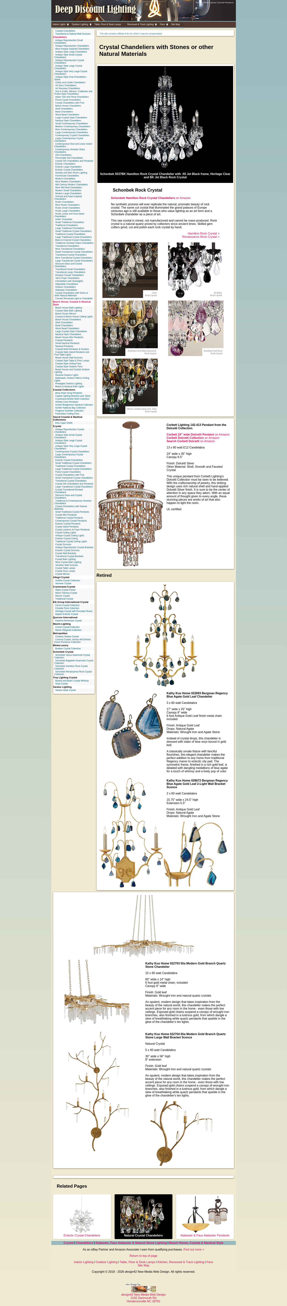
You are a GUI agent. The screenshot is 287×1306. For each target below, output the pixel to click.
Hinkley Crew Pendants (66, 402)
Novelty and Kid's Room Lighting (71, 172)
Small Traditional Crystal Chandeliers (73, 231)
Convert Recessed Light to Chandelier (74, 298)
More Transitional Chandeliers (70, 249)
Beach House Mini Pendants (69, 337)
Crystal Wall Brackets (65, 553)
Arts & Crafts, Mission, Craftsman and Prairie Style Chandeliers (73, 92)
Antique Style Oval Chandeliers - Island (70, 78)
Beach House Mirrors (65, 313)
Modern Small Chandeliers (68, 190)
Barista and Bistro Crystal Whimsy (72, 680)
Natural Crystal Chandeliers (143, 1234)
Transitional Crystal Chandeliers (71, 255)
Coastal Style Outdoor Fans (69, 366)
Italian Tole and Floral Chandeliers (72, 97)
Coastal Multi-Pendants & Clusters (72, 349)
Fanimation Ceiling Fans (67, 413)
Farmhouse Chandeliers (67, 175)
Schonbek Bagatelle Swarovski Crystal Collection (73, 661)
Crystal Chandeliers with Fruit (69, 103)
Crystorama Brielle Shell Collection (72, 399)
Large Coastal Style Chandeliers (71, 117)
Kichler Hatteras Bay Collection (70, 407)
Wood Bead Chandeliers (67, 114)
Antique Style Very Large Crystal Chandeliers (70, 72)
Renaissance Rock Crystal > (200, 236)
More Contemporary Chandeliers (71, 129)
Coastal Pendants (64, 340)
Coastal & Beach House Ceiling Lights (74, 316)
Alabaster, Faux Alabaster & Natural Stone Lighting (131, 1242)
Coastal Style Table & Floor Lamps (72, 360)
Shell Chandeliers (64, 108)
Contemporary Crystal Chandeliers (72, 135)
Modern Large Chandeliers (68, 193)
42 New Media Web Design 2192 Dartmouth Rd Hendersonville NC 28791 (143, 1296)
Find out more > (193, 1249)
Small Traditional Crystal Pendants (72, 512)
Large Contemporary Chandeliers (71, 132)
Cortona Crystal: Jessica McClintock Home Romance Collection (72, 640)
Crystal (69, 1242)
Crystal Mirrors (62, 574)
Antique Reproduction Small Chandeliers (68, 41)
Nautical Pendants (64, 346)
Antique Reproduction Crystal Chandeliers (69, 61)
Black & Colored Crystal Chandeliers (73, 240)
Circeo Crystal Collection (67, 605)
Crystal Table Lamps (65, 568)
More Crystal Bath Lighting (68, 562)
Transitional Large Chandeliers (70, 272)
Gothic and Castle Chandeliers (70, 82)
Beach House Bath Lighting (68, 307)
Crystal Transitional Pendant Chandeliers (68, 491)
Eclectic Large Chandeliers (68, 167)
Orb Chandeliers (63, 155)
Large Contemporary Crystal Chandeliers (68, 139)
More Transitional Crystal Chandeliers (73, 258)
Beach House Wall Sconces (69, 357)
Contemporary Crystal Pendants (71, 520)
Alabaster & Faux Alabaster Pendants (204, 1234)
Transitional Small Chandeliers (70, 269)
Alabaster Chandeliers (66, 290)
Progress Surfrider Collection (69, 410)
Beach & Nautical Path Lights (69, 386)
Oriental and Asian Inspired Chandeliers (68, 197)
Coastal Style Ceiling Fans (68, 363)
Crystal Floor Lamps (65, 571)
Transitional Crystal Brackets (69, 556)
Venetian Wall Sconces (66, 565)
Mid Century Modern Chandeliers (71, 184)
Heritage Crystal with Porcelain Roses (73, 611)
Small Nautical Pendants (67, 343)
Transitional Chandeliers (67, 246)
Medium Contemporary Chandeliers (72, 126)
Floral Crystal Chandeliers (68, 100)
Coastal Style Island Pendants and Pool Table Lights (71, 353)
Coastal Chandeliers (65, 31)
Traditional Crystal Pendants (69, 518)
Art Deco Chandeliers (65, 85)
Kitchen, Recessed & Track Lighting (181, 1262)
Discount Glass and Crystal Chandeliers (68, 265)
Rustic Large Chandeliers (67, 211)
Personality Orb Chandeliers (69, 158)
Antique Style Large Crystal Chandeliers (68, 67)
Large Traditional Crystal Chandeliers (73, 237)
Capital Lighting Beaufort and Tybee (73, 396)
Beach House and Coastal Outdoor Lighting (72, 370)
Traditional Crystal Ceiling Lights (71, 541)
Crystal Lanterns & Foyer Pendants (72, 529)
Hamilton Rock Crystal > (203, 233)
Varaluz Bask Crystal (65, 690)
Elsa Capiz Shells (64, 423)
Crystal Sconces (63, 544)
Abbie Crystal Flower (65, 590)
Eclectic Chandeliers (65, 164)
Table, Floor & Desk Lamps (137, 1262)
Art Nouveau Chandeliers (67, 88)
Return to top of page (143, 1255)
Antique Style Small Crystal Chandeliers (68, 56)
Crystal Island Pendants (67, 526)
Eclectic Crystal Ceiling (66, 538)
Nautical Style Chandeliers (68, 120)
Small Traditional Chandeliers (69, 222)
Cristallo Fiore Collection (67, 608)
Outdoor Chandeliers (65, 287)
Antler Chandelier (64, 219)
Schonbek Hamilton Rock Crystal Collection (71, 667)
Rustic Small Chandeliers (67, 208)
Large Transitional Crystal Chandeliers (74, 260)
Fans (210, 1262)
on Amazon (151, 198)
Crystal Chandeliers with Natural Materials (70, 507)
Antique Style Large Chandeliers (71, 51)
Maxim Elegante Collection (68, 630)
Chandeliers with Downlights (69, 281)
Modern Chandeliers (65, 178)
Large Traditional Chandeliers (69, 228)
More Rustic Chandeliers (67, 205)
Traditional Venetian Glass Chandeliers (74, 243)
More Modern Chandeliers (68, 181)
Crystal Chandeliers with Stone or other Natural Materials (71, 294)
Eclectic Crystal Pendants (67, 523)
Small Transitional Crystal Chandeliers (74, 252)
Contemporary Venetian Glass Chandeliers (69, 150)
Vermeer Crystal (63, 583)
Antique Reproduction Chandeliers (72, 46)
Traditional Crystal (64, 599)
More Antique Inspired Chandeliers (72, 49)
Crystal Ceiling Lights (65, 532)
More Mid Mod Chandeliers (68, 187)
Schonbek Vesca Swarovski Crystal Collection (72, 656)
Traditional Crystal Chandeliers (70, 234)
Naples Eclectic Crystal (66, 614)
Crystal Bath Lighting (65, 559)
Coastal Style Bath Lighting (68, 310)
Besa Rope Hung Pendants (68, 393)
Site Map (143, 1265)
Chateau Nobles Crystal (67, 636)
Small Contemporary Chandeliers (71, 123)
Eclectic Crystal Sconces (67, 550)
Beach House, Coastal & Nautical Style (196, 1242)
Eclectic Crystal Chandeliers (69, 169)
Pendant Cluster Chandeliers (69, 275)
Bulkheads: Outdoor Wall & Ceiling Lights (71, 379)
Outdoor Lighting (107, 1262)
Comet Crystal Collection (67, 627)
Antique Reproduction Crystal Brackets (74, 547)
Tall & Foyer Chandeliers (67, 278)
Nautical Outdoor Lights (66, 375)
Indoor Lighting (84, 1262)
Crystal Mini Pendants (66, 515)
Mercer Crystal (62, 596)
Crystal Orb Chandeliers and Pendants (74, 161)
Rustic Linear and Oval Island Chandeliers (69, 215)
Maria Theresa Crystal (66, 593)
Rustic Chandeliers (64, 202)
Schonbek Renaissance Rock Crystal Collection (73, 673)
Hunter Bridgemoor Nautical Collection (74, 405)
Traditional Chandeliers (66, 225)
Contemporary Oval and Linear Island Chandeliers (73, 145)
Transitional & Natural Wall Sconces (73, 34)
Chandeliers (60, 37)
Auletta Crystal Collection (67, 580)
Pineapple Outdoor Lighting (68, 383)
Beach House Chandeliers (68, 105)
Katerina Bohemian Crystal (68, 620)
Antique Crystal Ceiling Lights (69, 535)
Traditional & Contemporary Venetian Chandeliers (73, 502)
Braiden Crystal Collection (68, 648)
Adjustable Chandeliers (66, 284)
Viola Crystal (61, 683)
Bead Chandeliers (64, 111)
